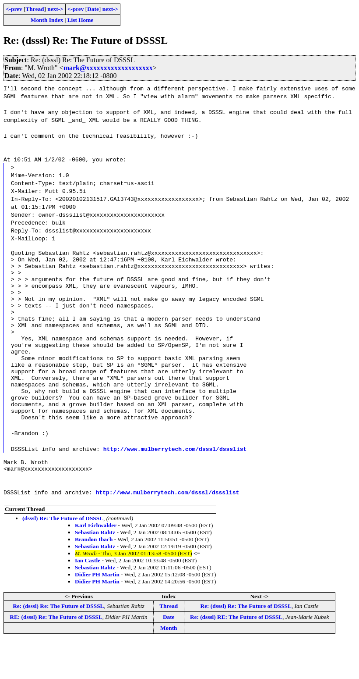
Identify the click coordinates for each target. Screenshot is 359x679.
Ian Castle (87, 598)
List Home (80, 20)
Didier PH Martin (97, 612)
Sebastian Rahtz (95, 570)
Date (93, 9)
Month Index (47, 20)
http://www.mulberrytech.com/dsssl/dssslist (175, 483)
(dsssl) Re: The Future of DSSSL (62, 556)
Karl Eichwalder (95, 563)
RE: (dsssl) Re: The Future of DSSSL (56, 655)
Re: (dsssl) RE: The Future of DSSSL (236, 655)
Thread (34, 9)
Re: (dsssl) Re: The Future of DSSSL (58, 644)
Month (168, 666)
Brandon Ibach (94, 577)
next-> (55, 9)
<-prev (14, 9)
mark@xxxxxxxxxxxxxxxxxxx (108, 67)
